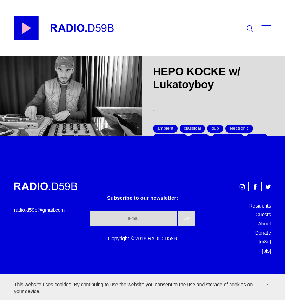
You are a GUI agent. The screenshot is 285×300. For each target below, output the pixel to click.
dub (215, 128)
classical (192, 128)
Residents (260, 206)
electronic (239, 128)
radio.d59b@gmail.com (39, 210)
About (264, 223)
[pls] (266, 251)
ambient (165, 128)
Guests (263, 214)
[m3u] (265, 241)
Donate (263, 233)
